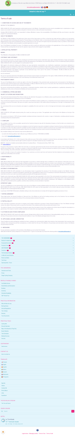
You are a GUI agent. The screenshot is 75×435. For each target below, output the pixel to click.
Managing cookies (33, 433)
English (3, 364)
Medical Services (5, 336)
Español (4, 367)
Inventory (3, 290)
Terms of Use (42, 433)
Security (3, 338)
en (73, 14)
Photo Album (4, 390)
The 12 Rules (4, 311)
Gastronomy (4, 346)
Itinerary (3, 313)
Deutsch (4, 372)
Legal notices (25, 433)
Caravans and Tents (6, 270)
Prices (2, 273)
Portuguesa (4, 376)
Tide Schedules (5, 333)
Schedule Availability (6, 293)
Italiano (3, 369)
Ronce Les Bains (5, 257)
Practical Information (7, 243)
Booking (3, 288)
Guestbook (4, 395)
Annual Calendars (5, 326)
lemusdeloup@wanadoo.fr (34, 7)
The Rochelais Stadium (7, 253)
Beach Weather (5, 331)
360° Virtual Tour (5, 295)
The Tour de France (6, 403)
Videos (3, 385)
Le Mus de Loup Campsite (7, 255)
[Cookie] (3, 432)
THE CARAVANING (6, 238)
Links (2, 393)
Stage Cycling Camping (6, 275)
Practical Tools (5, 245)
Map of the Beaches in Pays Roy (8, 328)
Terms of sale (50, 433)
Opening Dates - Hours (6, 262)
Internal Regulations (6, 308)
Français (4, 362)
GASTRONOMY (6, 248)
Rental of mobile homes (8, 240)
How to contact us (5, 354)
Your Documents (5, 315)
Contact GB (4, 388)
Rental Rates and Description (8, 285)
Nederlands (4, 374)
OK (73, 411)
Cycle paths (4, 323)
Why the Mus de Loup (6, 303)
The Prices (3, 260)
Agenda (3, 383)
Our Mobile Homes (5, 283)
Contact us (5, 250)
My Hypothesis (4, 306)
